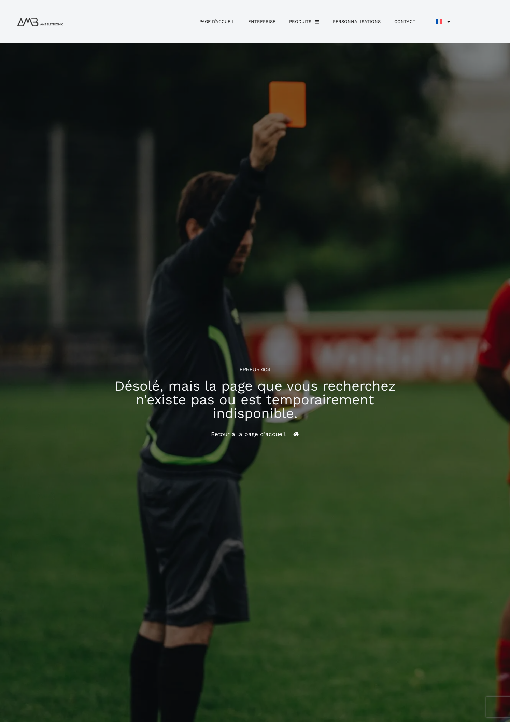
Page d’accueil (217, 21)
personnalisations (357, 21)
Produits (304, 21)
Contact (404, 21)
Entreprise (261, 21)
